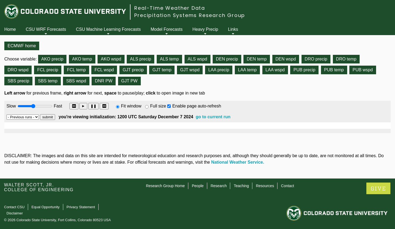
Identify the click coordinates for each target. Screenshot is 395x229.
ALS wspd (197, 59)
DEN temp (257, 59)
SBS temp (48, 81)
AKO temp (82, 59)
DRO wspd (18, 70)
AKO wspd (111, 59)
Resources (265, 186)
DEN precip (227, 59)
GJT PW (129, 81)
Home (10, 29)
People (198, 186)
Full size (158, 106)
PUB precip (304, 70)
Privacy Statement (80, 207)
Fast (57, 106)
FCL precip (47, 70)
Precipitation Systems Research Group (189, 15)
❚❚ (93, 106)
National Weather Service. (237, 162)
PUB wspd (363, 70)
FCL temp (76, 70)
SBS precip (18, 81)
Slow (11, 106)
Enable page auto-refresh (196, 106)
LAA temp (247, 70)
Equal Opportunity (46, 207)
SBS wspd (76, 81)
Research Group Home (165, 186)
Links (233, 29)
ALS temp (169, 59)
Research (218, 186)
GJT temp (161, 70)
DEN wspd (286, 59)
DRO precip (316, 59)
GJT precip (133, 70)
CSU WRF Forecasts (46, 29)
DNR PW (103, 81)
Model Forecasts (167, 29)
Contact (287, 186)
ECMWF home (22, 45)
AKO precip (52, 59)
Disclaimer (14, 213)
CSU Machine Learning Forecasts (108, 29)
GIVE (378, 188)
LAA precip (218, 70)
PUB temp (334, 70)
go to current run (213, 116)
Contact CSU (14, 207)
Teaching (241, 186)
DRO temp (346, 59)
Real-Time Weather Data (169, 8)
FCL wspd (104, 70)
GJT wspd (190, 70)
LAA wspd (275, 70)
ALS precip (140, 59)
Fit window (131, 106)
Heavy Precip (205, 29)
